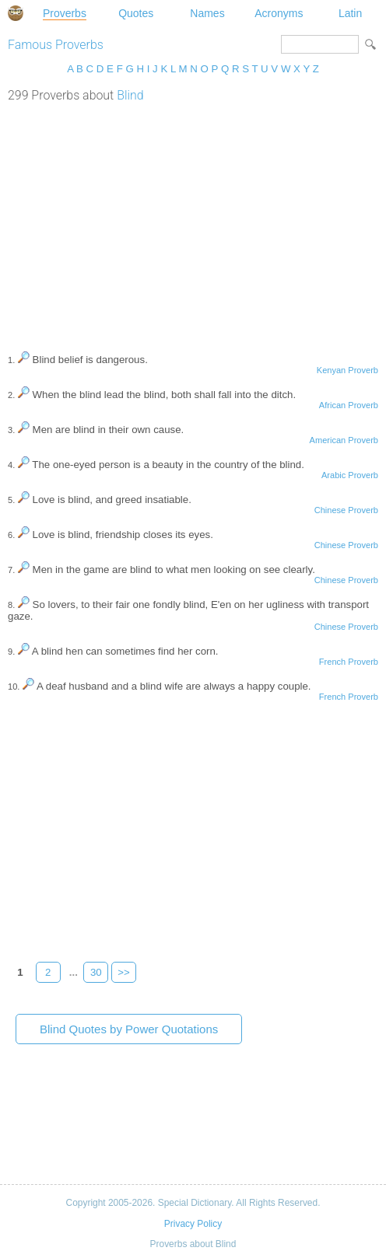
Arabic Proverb (349, 475)
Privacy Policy (193, 1223)
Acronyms (278, 13)
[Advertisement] (193, 219)
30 (96, 972)
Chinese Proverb (346, 510)
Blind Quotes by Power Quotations (129, 1029)
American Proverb (344, 440)
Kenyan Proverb (347, 370)
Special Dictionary (15, 13)
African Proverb (348, 405)
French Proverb (348, 661)
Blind (130, 95)
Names (207, 13)
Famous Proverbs (56, 44)
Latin (350, 13)
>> (124, 972)
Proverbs (64, 13)
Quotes (135, 13)
